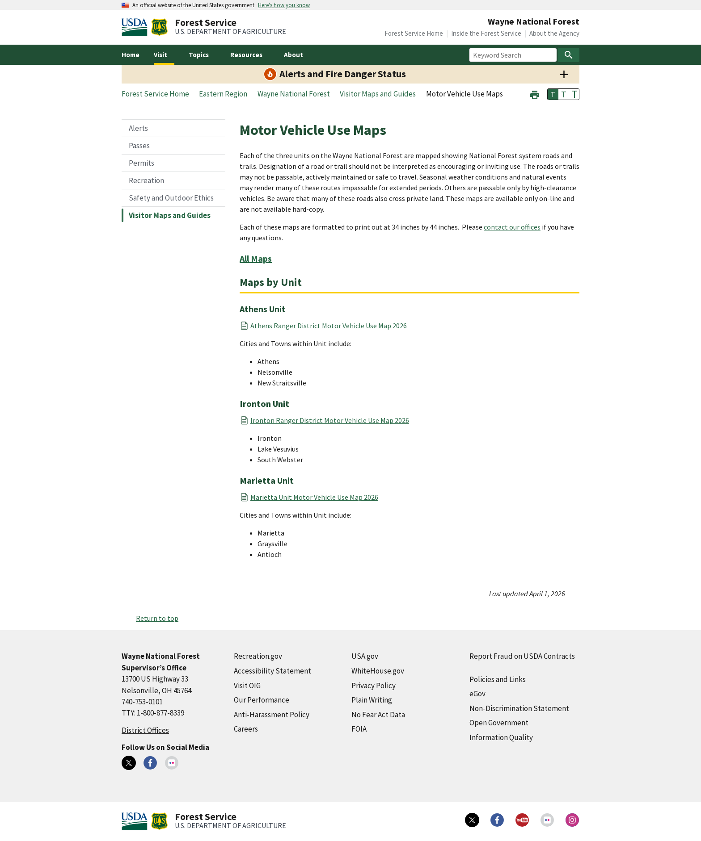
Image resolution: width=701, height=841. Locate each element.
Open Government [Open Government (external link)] (498, 723)
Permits (141, 163)
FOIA (359, 729)
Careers (246, 729)
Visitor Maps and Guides (170, 215)
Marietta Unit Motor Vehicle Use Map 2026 (314, 497)
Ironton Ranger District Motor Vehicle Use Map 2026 (329, 420)
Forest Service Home (413, 33)
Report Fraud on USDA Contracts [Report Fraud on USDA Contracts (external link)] (522, 656)
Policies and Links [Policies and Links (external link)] (497, 679)
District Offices (145, 730)
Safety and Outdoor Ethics (171, 198)
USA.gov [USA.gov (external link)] (364, 656)
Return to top (157, 618)
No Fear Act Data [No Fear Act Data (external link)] (378, 715)
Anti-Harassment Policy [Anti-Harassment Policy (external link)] (271, 715)
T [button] (553, 94)
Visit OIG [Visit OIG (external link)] (247, 685)
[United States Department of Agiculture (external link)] (136, 27)
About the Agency (554, 33)
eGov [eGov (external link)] (477, 694)
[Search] (568, 55)
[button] (534, 93)
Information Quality (501, 737)
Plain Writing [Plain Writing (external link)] (371, 700)
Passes (139, 146)
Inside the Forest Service (486, 33)
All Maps (256, 258)
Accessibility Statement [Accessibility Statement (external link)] (272, 671)
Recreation (146, 180)
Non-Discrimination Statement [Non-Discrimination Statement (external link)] (519, 708)
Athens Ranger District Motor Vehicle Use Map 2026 (328, 325)
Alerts (138, 128)
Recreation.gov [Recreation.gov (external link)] (258, 656)
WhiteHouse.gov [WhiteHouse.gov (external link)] (377, 671)
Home (130, 54)
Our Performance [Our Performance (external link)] (261, 700)
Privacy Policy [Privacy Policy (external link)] (373, 685)
